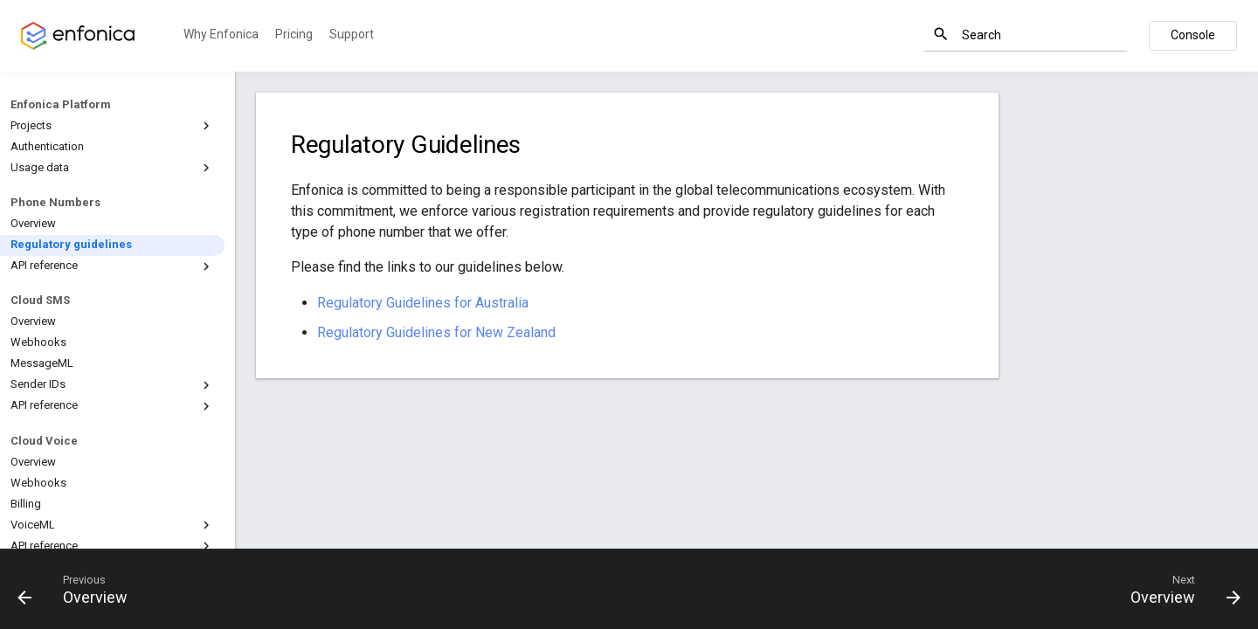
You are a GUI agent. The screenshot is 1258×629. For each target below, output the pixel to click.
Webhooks (38, 342)
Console (1193, 35)
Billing (25, 503)
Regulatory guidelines (71, 244)
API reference (112, 266)
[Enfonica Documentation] (78, 36)
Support (351, 34)
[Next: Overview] (1179, 589)
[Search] (1025, 35)
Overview (33, 223)
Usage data (112, 168)
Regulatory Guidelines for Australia (423, 302)
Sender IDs (112, 385)
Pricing (294, 34)
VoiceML (112, 525)
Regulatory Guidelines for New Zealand (436, 332)
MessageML (41, 363)
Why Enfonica (221, 34)
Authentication (47, 146)
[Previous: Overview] (79, 589)
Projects (112, 126)
